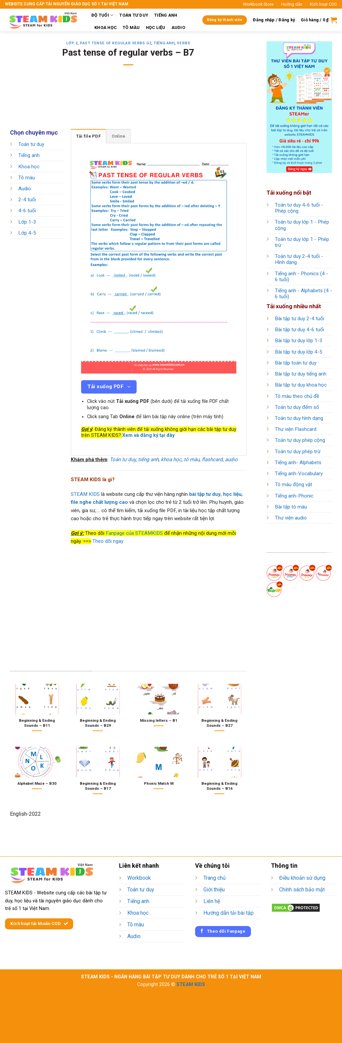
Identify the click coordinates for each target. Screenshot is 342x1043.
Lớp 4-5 (27, 233)
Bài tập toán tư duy (295, 363)
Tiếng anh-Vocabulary (299, 474)
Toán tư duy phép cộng (300, 440)
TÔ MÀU (131, 27)
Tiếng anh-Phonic (294, 496)
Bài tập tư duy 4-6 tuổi (299, 330)
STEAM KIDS (85, 494)
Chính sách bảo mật (302, 889)
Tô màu (26, 178)
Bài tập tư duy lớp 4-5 (298, 352)
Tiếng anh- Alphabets (298, 463)
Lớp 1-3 (27, 222)
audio (231, 460)
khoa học (171, 460)
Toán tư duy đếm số (297, 407)
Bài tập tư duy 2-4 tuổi (299, 319)
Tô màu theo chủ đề (297, 396)
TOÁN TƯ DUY (133, 15)
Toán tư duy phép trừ (297, 452)
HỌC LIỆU (156, 27)
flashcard (212, 460)
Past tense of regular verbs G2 (115, 43)
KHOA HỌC (105, 27)
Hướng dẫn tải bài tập (228, 913)
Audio (24, 189)
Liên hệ (211, 901)
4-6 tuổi (27, 211)
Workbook (139, 878)
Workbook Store (258, 4)
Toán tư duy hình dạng (299, 418)
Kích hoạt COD (323, 4)
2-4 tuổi (27, 200)
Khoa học (29, 167)
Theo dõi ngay (107, 541)
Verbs (183, 43)
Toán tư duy (31, 144)
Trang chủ (214, 878)
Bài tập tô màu (291, 507)
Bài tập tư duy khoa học (301, 385)
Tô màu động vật (293, 485)
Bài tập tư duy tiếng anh (300, 374)
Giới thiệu (214, 889)
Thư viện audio (291, 518)
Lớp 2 (71, 43)
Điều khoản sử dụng (302, 878)
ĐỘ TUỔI (102, 15)
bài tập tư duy (205, 494)
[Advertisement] (131, 102)
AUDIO (178, 27)
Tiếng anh (164, 43)
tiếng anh (148, 460)
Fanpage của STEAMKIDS (134, 533)
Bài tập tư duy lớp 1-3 (298, 341)
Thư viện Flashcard (295, 429)
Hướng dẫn (291, 4)
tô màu (191, 460)
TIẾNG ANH (165, 15)
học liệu (232, 494)
